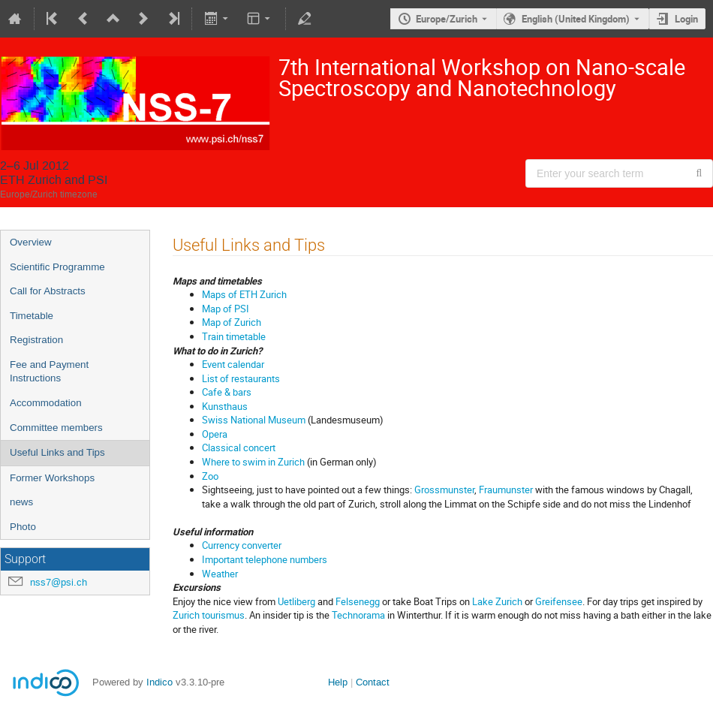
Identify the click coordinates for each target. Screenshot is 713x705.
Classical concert (238, 447)
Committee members (56, 427)
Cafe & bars (226, 392)
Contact (373, 682)
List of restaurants (241, 378)
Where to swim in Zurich (253, 461)
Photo (23, 526)
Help (337, 682)
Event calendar (233, 364)
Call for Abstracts (48, 291)
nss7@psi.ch (58, 582)
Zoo (210, 476)
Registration (36, 339)
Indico (159, 682)
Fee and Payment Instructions (49, 371)
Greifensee (558, 601)
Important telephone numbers (264, 559)
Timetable (31, 315)
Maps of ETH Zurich (244, 294)
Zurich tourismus (209, 615)
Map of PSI (225, 308)
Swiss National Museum (253, 419)
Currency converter (241, 545)
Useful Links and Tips (57, 452)
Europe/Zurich (446, 19)
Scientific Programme (57, 267)
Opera (214, 434)
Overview (31, 242)
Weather (220, 573)
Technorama (358, 615)
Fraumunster (506, 489)
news (21, 502)
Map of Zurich (231, 322)
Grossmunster (444, 489)
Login (686, 19)
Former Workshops (52, 478)
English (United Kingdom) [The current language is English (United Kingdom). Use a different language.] (576, 19)
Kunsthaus (225, 406)
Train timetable (234, 336)
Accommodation (46, 402)
